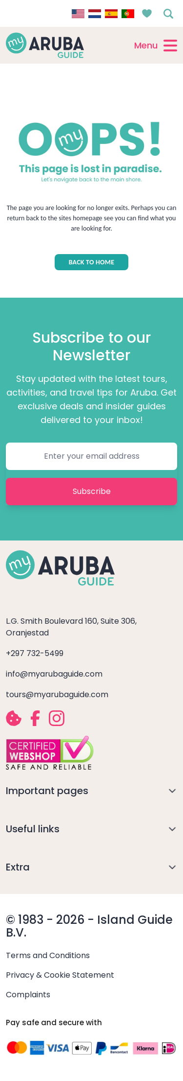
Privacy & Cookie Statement (60, 975)
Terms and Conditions (48, 955)
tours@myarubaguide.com (57, 694)
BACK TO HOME (92, 262)
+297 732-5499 (34, 653)
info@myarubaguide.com (54, 674)
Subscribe (92, 491)
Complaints (28, 994)
